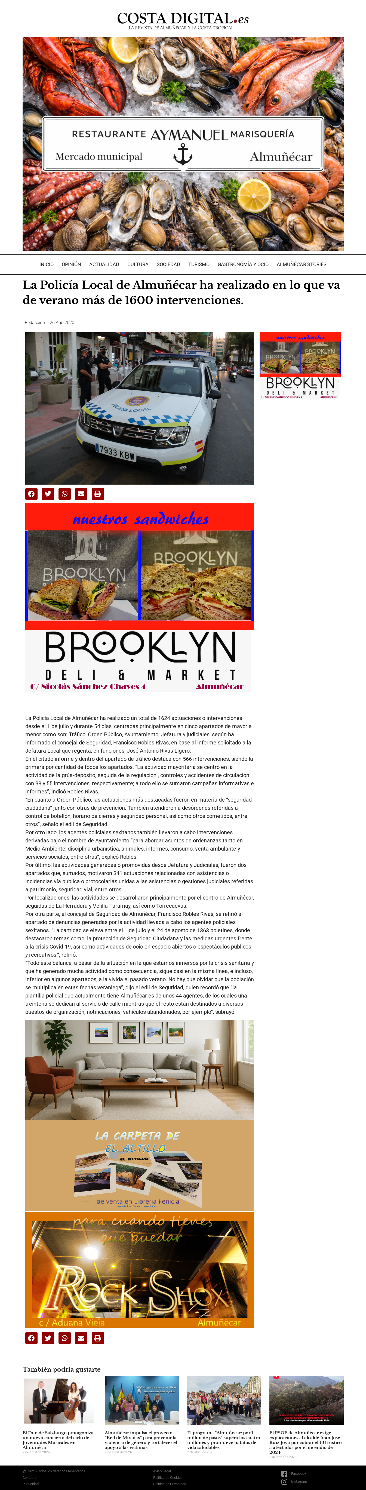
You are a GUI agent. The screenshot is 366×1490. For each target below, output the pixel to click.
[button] (31, 494)
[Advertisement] (300, 490)
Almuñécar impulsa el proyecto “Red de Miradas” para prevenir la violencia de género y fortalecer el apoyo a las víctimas (141, 1440)
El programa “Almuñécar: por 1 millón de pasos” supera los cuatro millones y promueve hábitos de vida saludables (223, 1440)
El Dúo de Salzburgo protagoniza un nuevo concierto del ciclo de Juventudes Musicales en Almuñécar (58, 1440)
